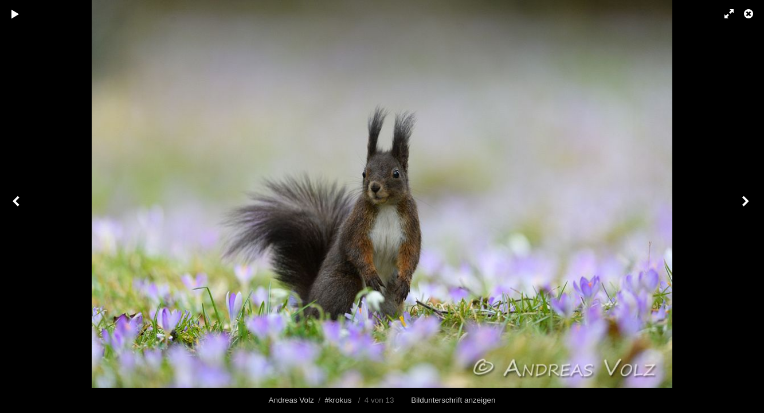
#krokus (337, 400)
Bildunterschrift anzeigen (453, 400)
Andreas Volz (291, 400)
